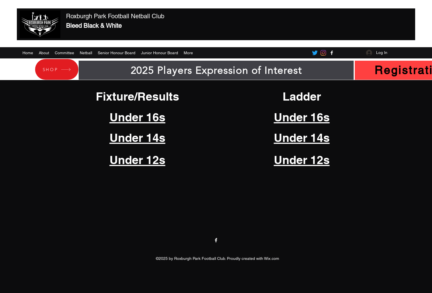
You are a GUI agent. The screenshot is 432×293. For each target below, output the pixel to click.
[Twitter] (315, 53)
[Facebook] (332, 53)
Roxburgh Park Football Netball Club (115, 16)
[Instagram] (323, 53)
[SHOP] (56, 69)
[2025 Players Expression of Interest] (216, 70)
